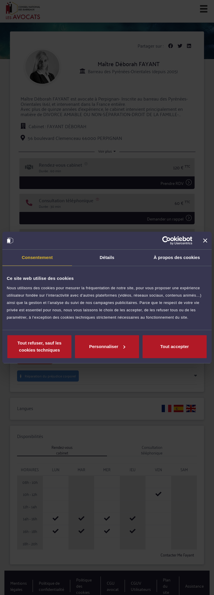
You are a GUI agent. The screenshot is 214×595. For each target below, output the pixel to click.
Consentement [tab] (37, 257)
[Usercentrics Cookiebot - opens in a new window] (166, 240)
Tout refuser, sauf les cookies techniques (39, 346)
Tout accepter (174, 346)
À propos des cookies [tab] (176, 257)
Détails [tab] (107, 257)
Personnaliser (107, 346)
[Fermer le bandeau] (205, 240)
